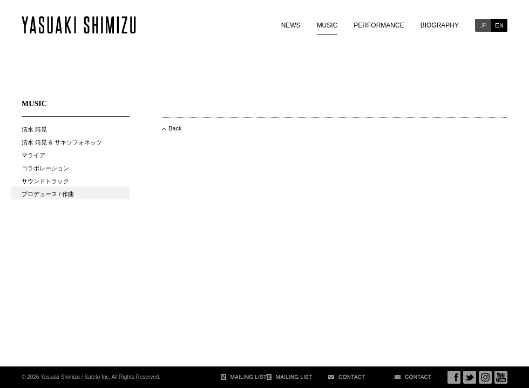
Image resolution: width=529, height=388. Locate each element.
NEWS (291, 25)
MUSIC (327, 25)
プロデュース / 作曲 (48, 194)
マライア (33, 155)
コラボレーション (45, 168)
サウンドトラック (45, 181)
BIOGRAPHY (440, 25)
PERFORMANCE (379, 25)
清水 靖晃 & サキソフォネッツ (62, 142)
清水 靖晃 (34, 129)
